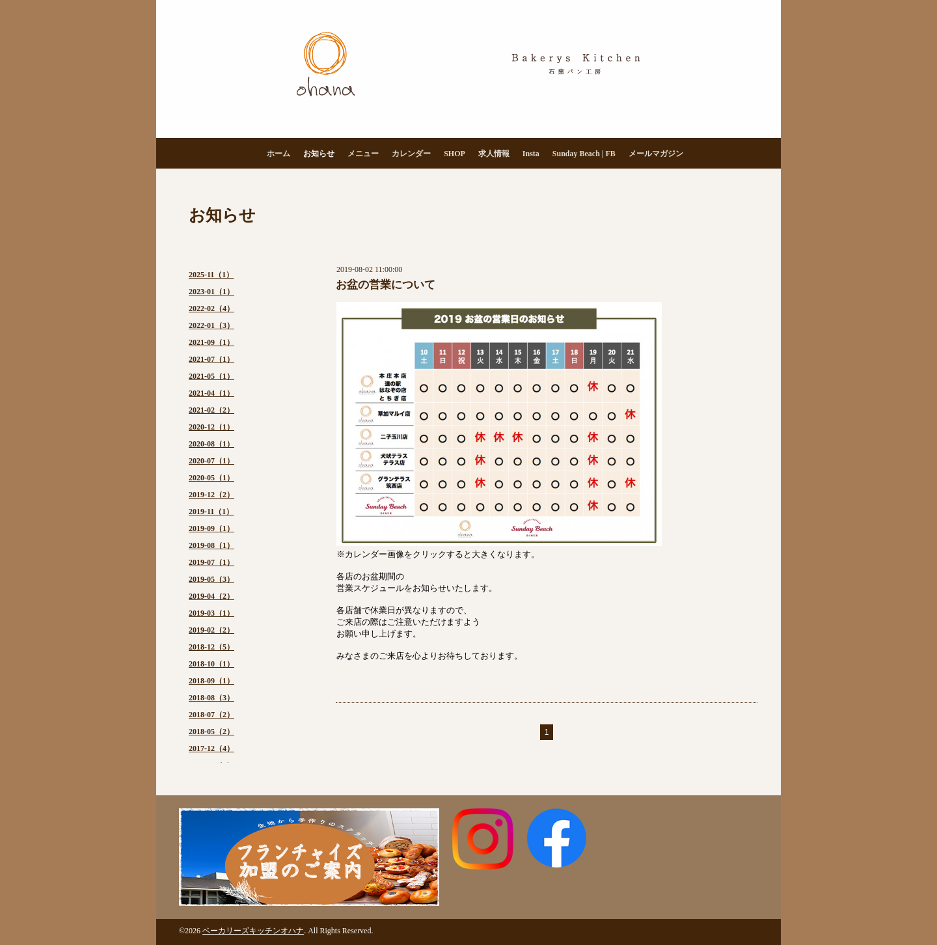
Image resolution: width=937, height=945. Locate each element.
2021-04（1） (211, 393)
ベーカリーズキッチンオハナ (253, 930)
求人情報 (493, 153)
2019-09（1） (211, 528)
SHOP (454, 153)
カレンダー (411, 153)
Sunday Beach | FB (584, 153)
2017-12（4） (211, 748)
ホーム (278, 153)
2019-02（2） (211, 630)
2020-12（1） (211, 426)
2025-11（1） (211, 274)
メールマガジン (656, 153)
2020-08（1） (211, 443)
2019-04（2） (211, 596)
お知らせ (318, 153)
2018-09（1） (211, 680)
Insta (531, 153)
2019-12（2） (211, 494)
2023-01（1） (211, 291)
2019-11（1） (211, 511)
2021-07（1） (211, 359)
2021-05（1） (211, 376)
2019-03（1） (211, 613)
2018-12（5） (211, 646)
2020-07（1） (211, 460)
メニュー (363, 153)
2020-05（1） (211, 477)
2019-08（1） (211, 545)
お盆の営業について (385, 285)
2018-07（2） (211, 714)
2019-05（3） (211, 579)
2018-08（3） (211, 697)
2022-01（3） (211, 325)
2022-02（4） (211, 308)
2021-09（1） (211, 342)
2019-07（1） (211, 562)
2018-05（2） (211, 731)
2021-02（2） (211, 410)
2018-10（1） (211, 663)
